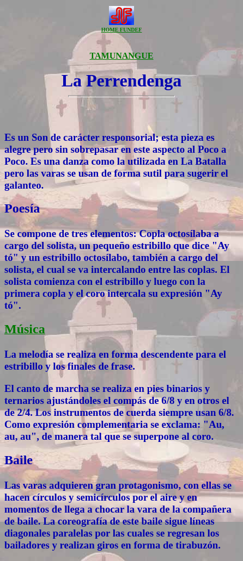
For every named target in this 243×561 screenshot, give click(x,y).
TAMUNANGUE (121, 55)
